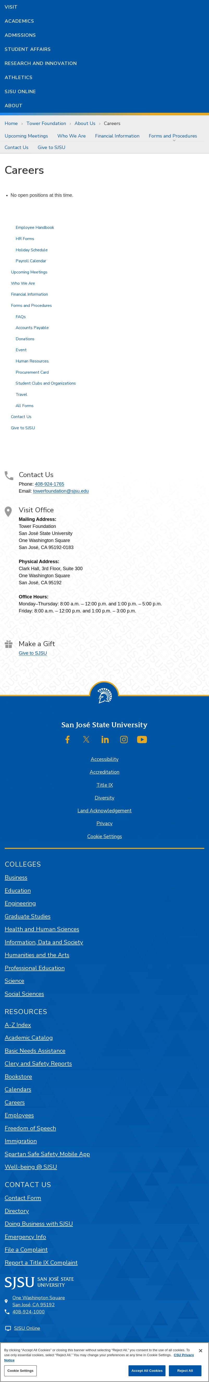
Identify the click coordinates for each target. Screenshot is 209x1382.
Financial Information (117, 136)
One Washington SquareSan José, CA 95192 (39, 1301)
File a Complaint (26, 1250)
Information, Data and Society (44, 942)
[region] (104, 1362)
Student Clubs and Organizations (46, 383)
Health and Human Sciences (42, 929)
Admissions (20, 35)
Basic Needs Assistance (35, 1051)
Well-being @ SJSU (31, 1167)
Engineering (20, 903)
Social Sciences (24, 994)
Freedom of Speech (30, 1128)
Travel (21, 394)
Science (14, 981)
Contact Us (16, 147)
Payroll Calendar (31, 261)
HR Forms (25, 239)
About (14, 106)
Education (18, 890)
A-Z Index (18, 1025)
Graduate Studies (28, 916)
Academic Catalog (29, 1038)
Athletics (19, 77)
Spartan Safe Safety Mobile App (47, 1154)
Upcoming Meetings (26, 136)
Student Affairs (28, 49)
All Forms (25, 406)
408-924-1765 (49, 484)
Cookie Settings (104, 836)
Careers (112, 123)
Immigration (21, 1141)
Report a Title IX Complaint (41, 1263)
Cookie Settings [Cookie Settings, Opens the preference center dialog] (20, 1371)
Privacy (104, 823)
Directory (17, 1211)
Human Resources (32, 361)
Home (11, 123)
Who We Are (71, 136)
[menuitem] (26, 136)
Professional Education (35, 968)
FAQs (21, 317)
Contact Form (23, 1198)
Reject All (185, 1371)
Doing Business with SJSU (39, 1224)
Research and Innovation (41, 63)
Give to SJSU (51, 147)
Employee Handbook (35, 227)
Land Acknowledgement (104, 810)
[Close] (200, 1350)
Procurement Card (32, 372)
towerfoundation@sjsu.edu (61, 491)
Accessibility (105, 759)
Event (21, 350)
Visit (11, 7)
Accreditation (104, 772)
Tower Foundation (46, 123)
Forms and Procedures (173, 136)
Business (16, 877)
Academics (19, 21)
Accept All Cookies (147, 1371)
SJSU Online (20, 91)
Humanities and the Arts (37, 955)
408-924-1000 (29, 1312)
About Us (85, 123)
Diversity (104, 798)
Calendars (18, 1089)
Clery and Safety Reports (38, 1063)
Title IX (104, 785)
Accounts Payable (32, 328)
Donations (25, 339)
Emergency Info (25, 1237)
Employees (19, 1115)
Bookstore (18, 1077)
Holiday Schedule (32, 250)
